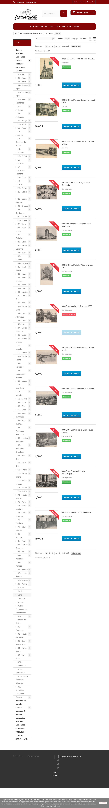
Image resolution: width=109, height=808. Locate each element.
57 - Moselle (19, 393)
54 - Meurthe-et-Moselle (21, 373)
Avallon (20, 591)
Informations (17, 756)
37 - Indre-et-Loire (21, 279)
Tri (36, 38)
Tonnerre (21, 598)
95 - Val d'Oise (20, 657)
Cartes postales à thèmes (20, 711)
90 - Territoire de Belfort (21, 619)
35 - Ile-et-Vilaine (21, 268)
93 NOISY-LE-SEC (20, 733)
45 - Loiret (21, 321)
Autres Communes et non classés (22, 609)
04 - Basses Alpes (22, 87)
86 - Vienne (22, 569)
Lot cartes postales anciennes (20, 721)
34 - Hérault (22, 263)
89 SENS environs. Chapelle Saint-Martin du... (77, 225)
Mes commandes (34, 756)
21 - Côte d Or (21, 193)
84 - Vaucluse (19, 557)
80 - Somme (19, 535)
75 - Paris (21, 502)
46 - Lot (20, 324)
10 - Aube (21, 124)
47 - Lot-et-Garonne (21, 329)
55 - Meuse (22, 381)
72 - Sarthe (22, 488)
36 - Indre (21, 274)
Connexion (90, 2)
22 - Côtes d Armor (21, 200)
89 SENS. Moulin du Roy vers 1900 (77, 306)
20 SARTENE (22, 739)
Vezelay (20, 602)
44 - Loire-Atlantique (21, 315)
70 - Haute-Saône (21, 475)
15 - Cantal (22, 156)
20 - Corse (22, 188)
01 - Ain (20, 74)
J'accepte (102, 803)
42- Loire (21, 303)
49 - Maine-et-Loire (22, 340)
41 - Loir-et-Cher (22, 297)
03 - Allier (21, 82)
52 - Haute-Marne (21, 358)
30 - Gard (21, 242)
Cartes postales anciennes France (20, 65)
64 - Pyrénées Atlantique (20, 431)
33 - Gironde (19, 258)
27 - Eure (21, 224)
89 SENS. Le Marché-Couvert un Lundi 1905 (78, 101)
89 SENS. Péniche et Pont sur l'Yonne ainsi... (78, 348)
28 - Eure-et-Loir (21, 229)
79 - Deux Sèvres (21, 528)
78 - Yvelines (19, 521)
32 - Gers (21, 252)
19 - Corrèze (19, 183)
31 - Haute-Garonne (21, 247)
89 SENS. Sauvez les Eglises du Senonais (76, 183)
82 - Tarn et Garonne (22, 546)
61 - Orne (21, 410)
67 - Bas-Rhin (21, 457)
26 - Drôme (22, 220)
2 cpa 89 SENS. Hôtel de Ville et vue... (78, 59)
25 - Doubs (22, 217)
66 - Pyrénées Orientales (20, 448)
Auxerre (20, 588)
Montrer (60, 38)
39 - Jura (21, 288)
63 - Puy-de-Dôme (21, 422)
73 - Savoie (22, 491)
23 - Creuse (22, 206)
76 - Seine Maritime (21, 507)
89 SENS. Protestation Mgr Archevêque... (73, 472)
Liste (94, 39)
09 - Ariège (22, 121)
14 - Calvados (20, 151)
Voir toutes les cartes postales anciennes (54, 26)
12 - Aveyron (19, 133)
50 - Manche (19, 347)
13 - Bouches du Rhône (21, 142)
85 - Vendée (19, 564)
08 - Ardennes (20, 115)
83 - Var (20, 552)
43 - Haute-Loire (21, 308)
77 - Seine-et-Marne (21, 514)
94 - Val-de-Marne (22, 650)
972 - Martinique (20, 671)
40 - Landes (22, 292)
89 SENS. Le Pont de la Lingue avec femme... (77, 431)
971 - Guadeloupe (21, 664)
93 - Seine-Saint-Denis (21, 643)
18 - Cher (21, 177)
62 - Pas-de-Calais (21, 415)
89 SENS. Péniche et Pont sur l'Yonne (78, 389)
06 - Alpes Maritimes (21, 101)
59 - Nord (21, 402)
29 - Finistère (19, 236)
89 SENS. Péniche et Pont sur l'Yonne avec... (78, 142)
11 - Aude (21, 128)
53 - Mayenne (20, 365)
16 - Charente (20, 161)
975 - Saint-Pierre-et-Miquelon (22, 679)
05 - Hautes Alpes (22, 94)
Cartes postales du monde (21, 700)
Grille (90, 39)
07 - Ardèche (19, 108)
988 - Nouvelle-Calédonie (20, 690)
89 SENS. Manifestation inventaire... (77, 512)
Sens (19, 595)
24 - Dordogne (20, 211)
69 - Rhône (22, 470)
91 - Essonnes (20, 628)
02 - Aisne (21, 78)
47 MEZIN (20, 728)
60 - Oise (21, 406)
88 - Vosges (22, 580)
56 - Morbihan (20, 386)
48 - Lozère (22, 335)
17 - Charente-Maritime (20, 170)
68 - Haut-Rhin (21, 464)
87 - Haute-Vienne (21, 575)
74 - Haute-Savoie (21, 496)
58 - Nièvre (22, 399)
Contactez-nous (79, 2)
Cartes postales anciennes (20, 53)
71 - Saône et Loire (21, 482)
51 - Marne (22, 353)
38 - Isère (21, 285)
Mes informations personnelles (38, 759)
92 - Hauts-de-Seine (21, 635)
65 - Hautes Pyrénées (22, 440)
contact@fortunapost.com (65, 775)
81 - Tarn (21, 541)
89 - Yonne (22, 584)
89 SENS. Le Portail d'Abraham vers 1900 (77, 266)
